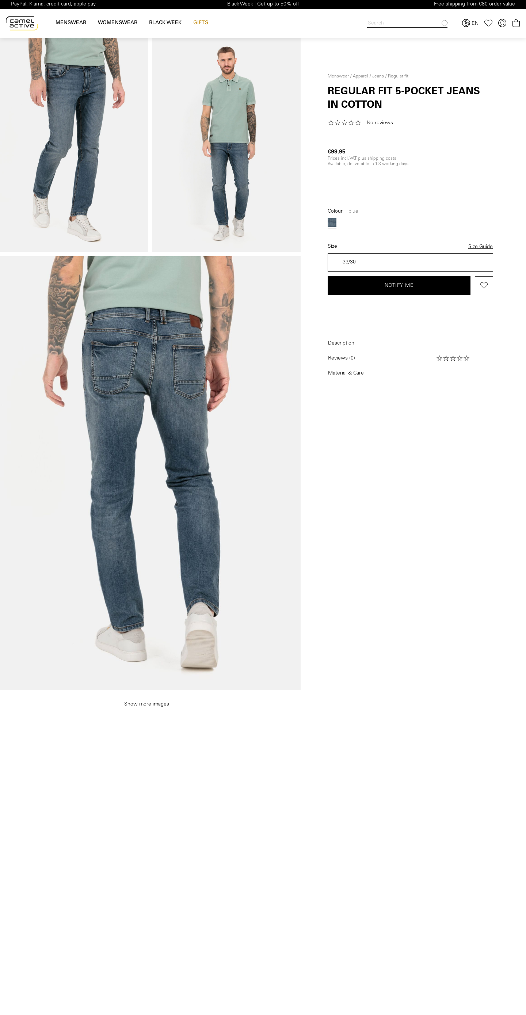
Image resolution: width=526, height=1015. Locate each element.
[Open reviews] (410, 358)
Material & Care (346, 373)
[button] (363, 123)
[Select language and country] (470, 23)
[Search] (407, 23)
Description (341, 343)
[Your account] (502, 23)
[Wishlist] (488, 23)
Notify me (399, 285)
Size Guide (480, 247)
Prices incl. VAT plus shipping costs (362, 158)
